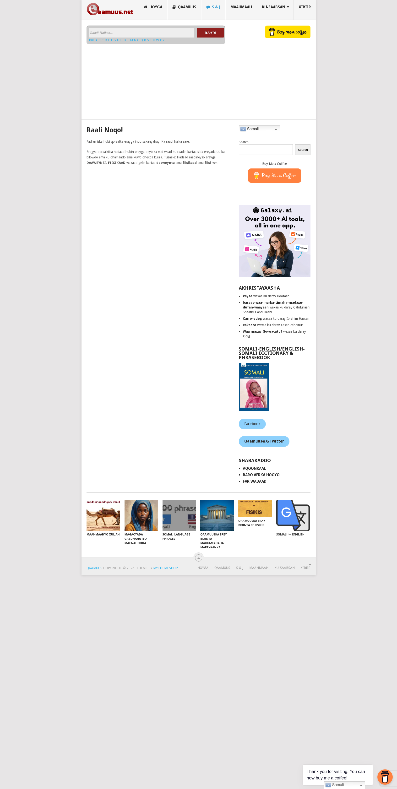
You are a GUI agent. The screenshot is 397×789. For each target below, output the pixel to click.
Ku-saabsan (273, 7)
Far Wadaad (254, 481)
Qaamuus (184, 7)
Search (244, 142)
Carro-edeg (252, 318)
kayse (247, 296)
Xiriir (305, 7)
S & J (213, 7)
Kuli (92, 40)
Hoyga (153, 7)
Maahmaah (241, 7)
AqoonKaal (254, 468)
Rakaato (249, 325)
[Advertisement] (156, 80)
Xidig (246, 336)
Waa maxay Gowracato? (262, 331)
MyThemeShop (165, 568)
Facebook (252, 424)
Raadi (210, 33)
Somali (249, 129)
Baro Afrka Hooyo (261, 475)
